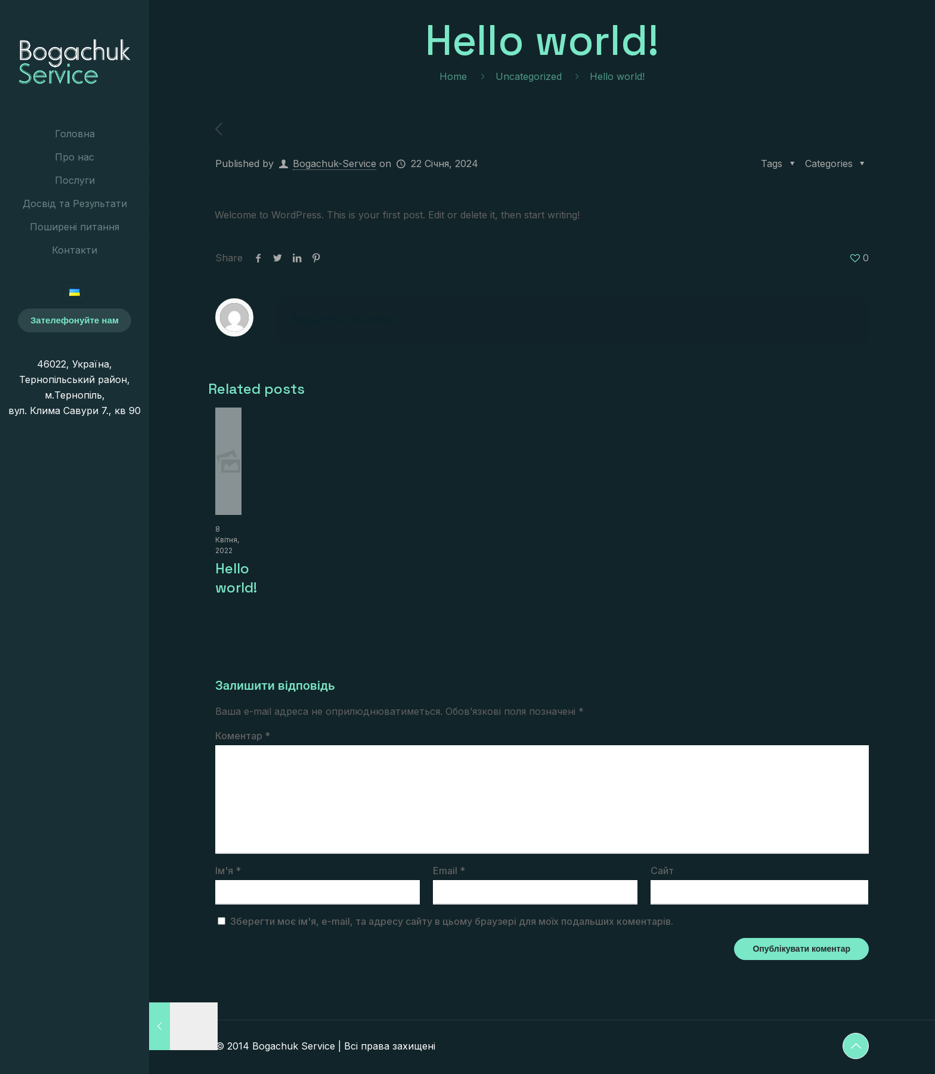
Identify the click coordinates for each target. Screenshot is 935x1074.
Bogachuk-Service (334, 163)
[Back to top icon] (856, 1046)
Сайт (662, 871)
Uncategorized (529, 76)
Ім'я (228, 871)
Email (449, 871)
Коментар (242, 736)
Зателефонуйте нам (74, 320)
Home (453, 76)
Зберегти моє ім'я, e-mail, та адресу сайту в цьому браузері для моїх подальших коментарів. (451, 921)
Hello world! (236, 578)
